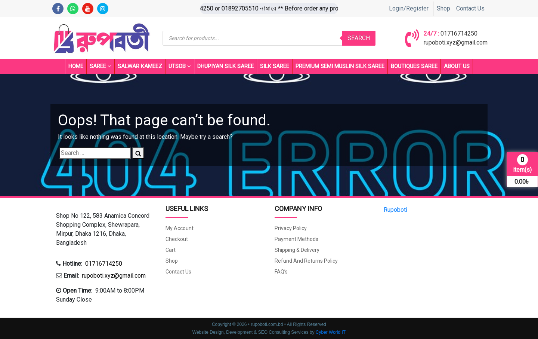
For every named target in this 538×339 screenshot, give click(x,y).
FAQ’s (281, 272)
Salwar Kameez (140, 66)
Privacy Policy (291, 228)
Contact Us (470, 8)
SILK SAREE (274, 66)
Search (358, 38)
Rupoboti (395, 209)
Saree (100, 66)
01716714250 (458, 33)
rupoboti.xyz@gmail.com (456, 42)
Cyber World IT (331, 332)
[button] (105, 229)
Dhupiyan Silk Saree (225, 66)
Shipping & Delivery (297, 250)
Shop (443, 8)
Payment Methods (296, 239)
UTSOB (179, 66)
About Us (457, 66)
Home (75, 66)
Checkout (177, 239)
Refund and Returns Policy (306, 261)
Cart (171, 250)
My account (180, 228)
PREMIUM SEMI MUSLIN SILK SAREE (340, 66)
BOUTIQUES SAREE (414, 66)
